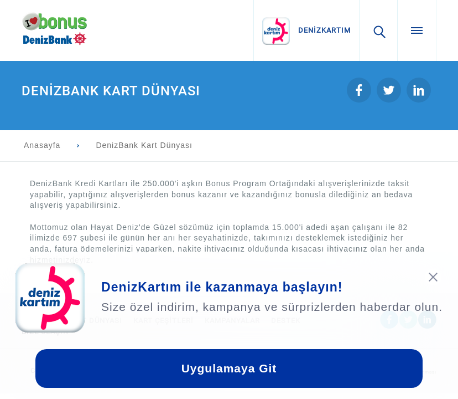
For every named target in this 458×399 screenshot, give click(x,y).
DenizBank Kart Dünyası (144, 145)
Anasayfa (42, 145)
